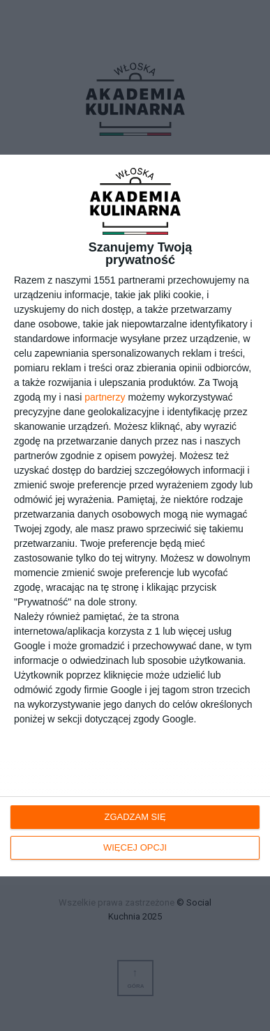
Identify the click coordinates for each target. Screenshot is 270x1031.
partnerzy (104, 397)
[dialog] (135, 515)
